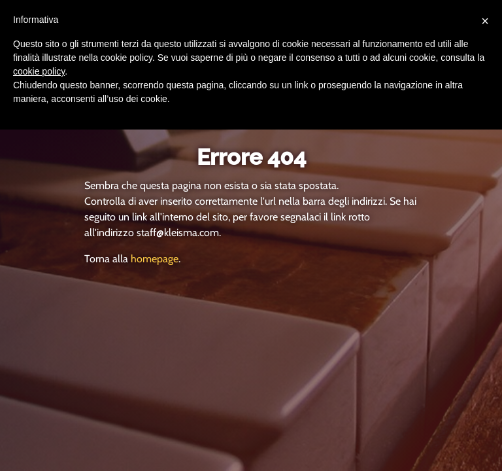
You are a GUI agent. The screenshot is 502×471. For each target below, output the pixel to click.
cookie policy (39, 71)
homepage (154, 259)
